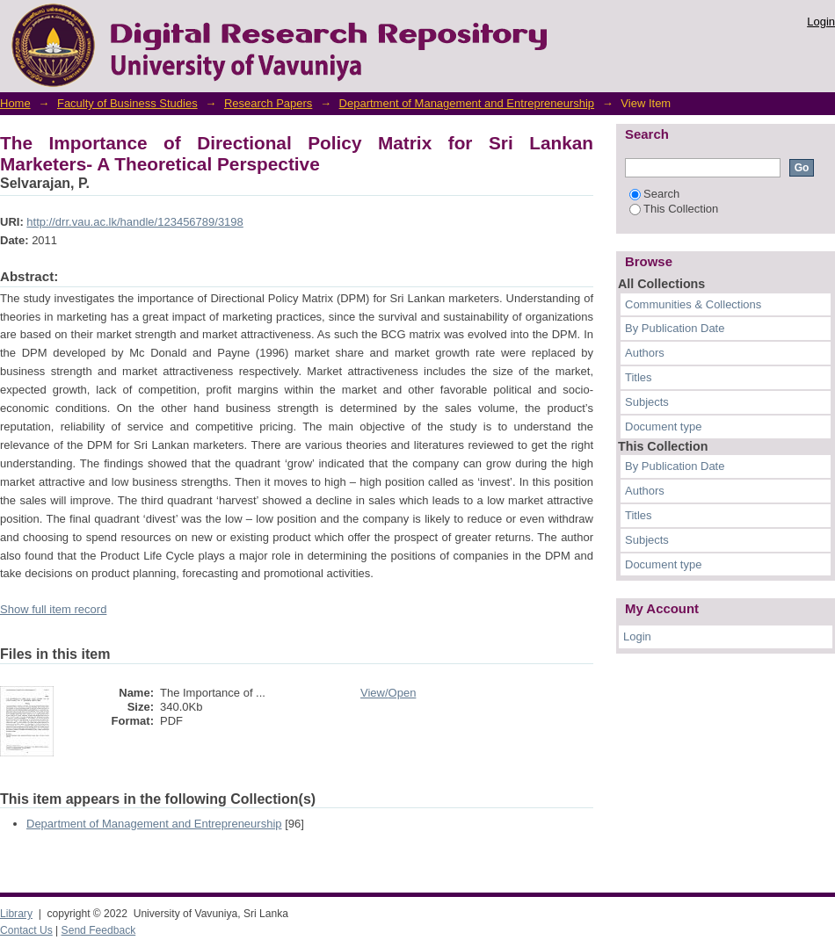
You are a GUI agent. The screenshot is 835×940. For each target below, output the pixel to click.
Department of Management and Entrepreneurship (467, 103)
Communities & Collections (693, 304)
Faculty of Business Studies (127, 103)
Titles (638, 377)
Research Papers (268, 103)
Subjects (647, 402)
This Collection (673, 208)
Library (16, 913)
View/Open (388, 692)
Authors (644, 352)
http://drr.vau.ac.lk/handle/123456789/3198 (134, 221)
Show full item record (53, 609)
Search (654, 193)
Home (15, 103)
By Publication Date (674, 328)
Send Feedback (99, 930)
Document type (663, 426)
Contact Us (26, 930)
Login (821, 21)
